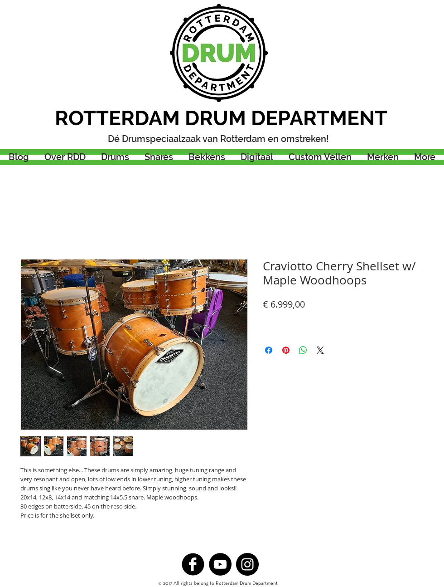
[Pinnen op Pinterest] (285, 350)
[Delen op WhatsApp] (303, 350)
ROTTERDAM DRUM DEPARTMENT (221, 118)
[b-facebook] (193, 564)
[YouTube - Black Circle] (220, 564)
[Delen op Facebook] (268, 350)
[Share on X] (320, 350)
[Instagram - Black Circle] (247, 564)
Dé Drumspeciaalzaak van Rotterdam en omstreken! (218, 138)
